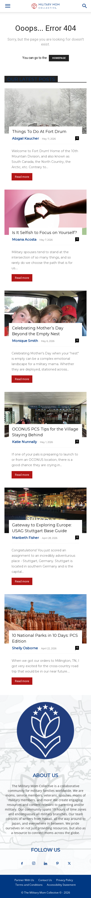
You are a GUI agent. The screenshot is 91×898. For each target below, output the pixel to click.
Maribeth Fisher (25, 538)
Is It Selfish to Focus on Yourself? (44, 232)
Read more (22, 176)
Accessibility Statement (61, 885)
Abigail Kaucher (25, 138)
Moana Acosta (24, 239)
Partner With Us (24, 880)
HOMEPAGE (59, 58)
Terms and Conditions (29, 885)
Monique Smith (25, 341)
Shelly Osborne (25, 648)
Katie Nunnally (24, 442)
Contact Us (45, 880)
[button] (7, 6)
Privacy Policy (64, 880)
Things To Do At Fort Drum (39, 131)
